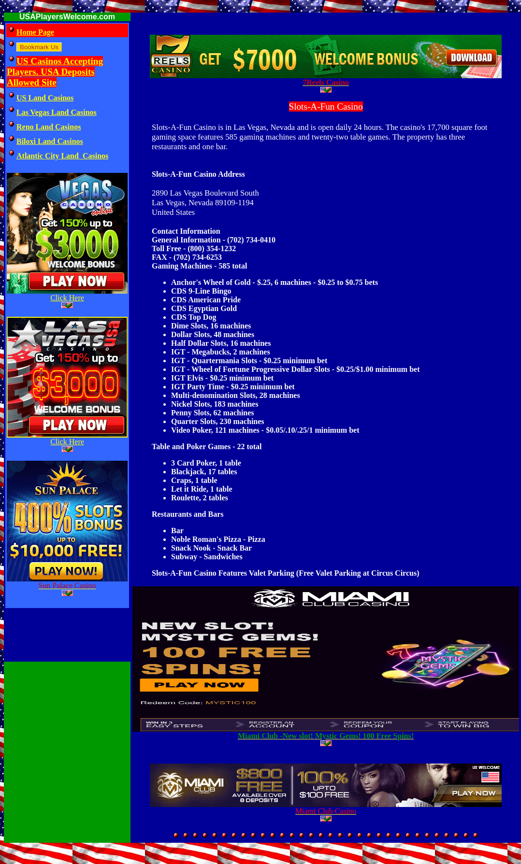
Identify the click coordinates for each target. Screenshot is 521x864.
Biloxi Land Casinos (49, 141)
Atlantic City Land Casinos (62, 156)
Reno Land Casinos (48, 127)
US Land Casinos (44, 98)
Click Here (67, 298)
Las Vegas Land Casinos (56, 112)
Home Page (35, 32)
